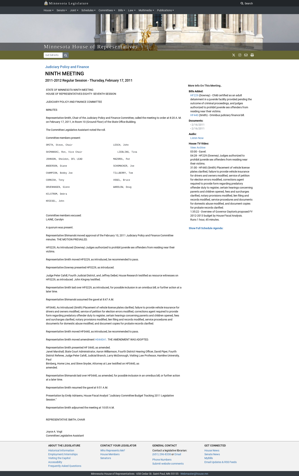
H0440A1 (100, 339)
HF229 (194, 95)
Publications (164, 10)
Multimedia (145, 10)
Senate (61, 10)
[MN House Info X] (234, 55)
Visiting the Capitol (59, 458)
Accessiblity (55, 462)
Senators (105, 458)
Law (130, 10)
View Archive (197, 147)
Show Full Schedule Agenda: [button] (206, 228)
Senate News (212, 454)
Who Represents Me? (112, 450)
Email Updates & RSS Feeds (220, 462)
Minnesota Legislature (66, 3)
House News (211, 450)
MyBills (208, 458)
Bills (120, 10)
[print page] (252, 55)
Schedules (87, 10)
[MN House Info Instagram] (240, 55)
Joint (73, 10)
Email (177, 454)
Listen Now (197, 138)
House (47, 10)
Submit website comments (168, 463)
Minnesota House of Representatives (91, 47)
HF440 (194, 115)
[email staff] (246, 55)
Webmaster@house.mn (194, 473)
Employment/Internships (63, 454)
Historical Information (61, 450)
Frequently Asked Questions (64, 465)
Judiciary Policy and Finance (67, 67)
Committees (106, 10)
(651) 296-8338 (161, 454)
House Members (110, 454)
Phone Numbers (161, 459)
